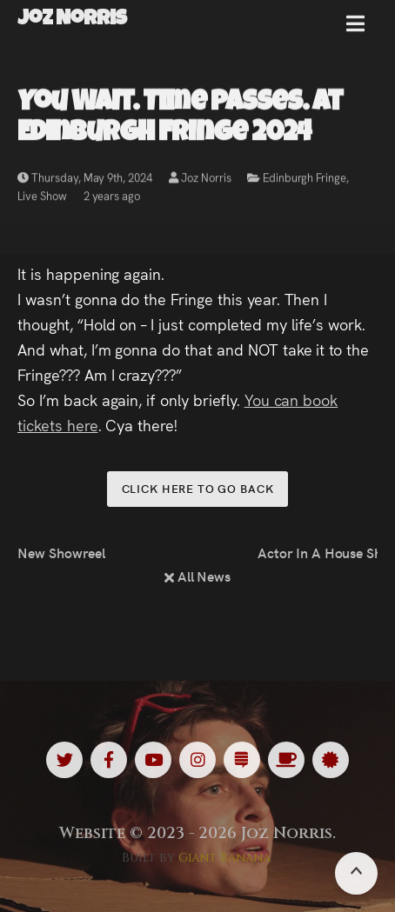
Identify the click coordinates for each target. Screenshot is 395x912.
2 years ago (112, 198)
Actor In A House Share (318, 552)
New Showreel (61, 552)
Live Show (42, 198)
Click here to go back (198, 488)
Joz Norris (200, 179)
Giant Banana (224, 857)
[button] (355, 30)
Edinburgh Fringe (304, 179)
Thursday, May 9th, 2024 (84, 179)
